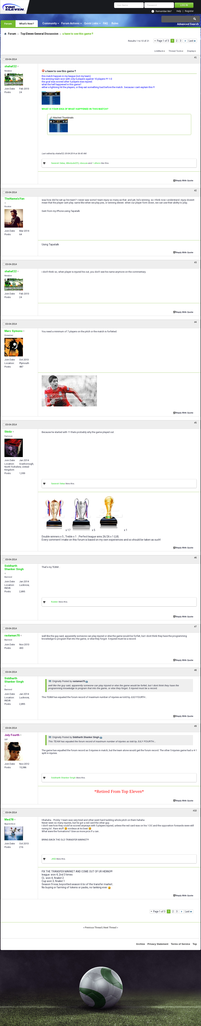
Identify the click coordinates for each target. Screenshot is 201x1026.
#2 (195, 190)
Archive (140, 944)
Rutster (54, 602)
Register (189, 11)
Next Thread (110, 927)
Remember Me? (164, 11)
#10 (195, 810)
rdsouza (84, 163)
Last (192, 40)
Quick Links (91, 23)
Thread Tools (175, 51)
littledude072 (72, 163)
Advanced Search (188, 24)
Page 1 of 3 (163, 40)
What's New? (26, 23)
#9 (195, 726)
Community (49, 23)
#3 (195, 262)
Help (179, 11)
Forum (8, 23)
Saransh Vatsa (58, 163)
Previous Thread (93, 927)
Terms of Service (180, 944)
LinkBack (158, 51)
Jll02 (53, 859)
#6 (195, 557)
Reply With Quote (183, 180)
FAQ (105, 23)
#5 (195, 422)
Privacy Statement (157, 944)
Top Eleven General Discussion (39, 33)
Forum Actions (70, 23)
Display (190, 51)
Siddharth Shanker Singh (63, 778)
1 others (96, 163)
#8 (195, 670)
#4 (195, 322)
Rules (115, 23)
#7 (195, 626)
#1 (195, 57)
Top (195, 944)
